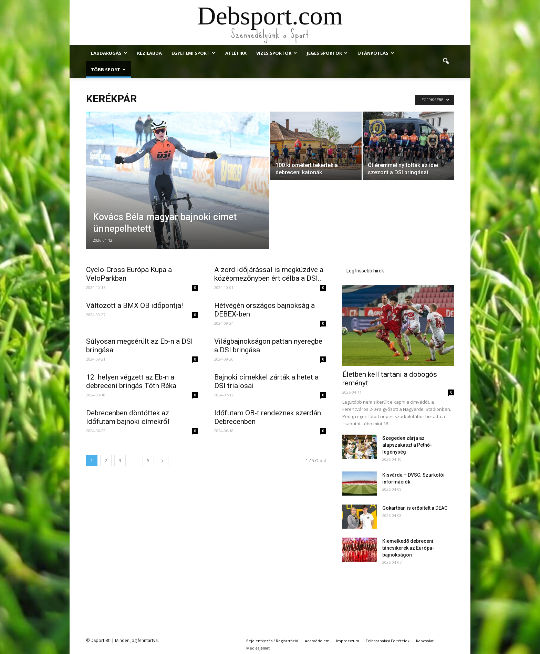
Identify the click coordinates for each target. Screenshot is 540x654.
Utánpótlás (375, 53)
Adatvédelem (317, 640)
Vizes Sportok (276, 53)
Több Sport (108, 69)
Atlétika (236, 53)
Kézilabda (149, 53)
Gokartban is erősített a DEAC (414, 508)
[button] (445, 61)
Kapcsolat (425, 640)
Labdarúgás (109, 53)
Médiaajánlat (258, 648)
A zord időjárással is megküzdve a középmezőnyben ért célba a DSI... (268, 274)
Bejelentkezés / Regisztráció (272, 640)
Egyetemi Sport (193, 53)
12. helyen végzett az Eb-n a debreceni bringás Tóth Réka (131, 381)
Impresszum (347, 640)
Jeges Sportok (327, 53)
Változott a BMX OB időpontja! (134, 305)
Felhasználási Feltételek (387, 640)
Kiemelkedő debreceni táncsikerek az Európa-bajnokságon (408, 548)
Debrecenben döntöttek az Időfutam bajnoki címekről (127, 417)
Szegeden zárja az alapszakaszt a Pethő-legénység (407, 445)
